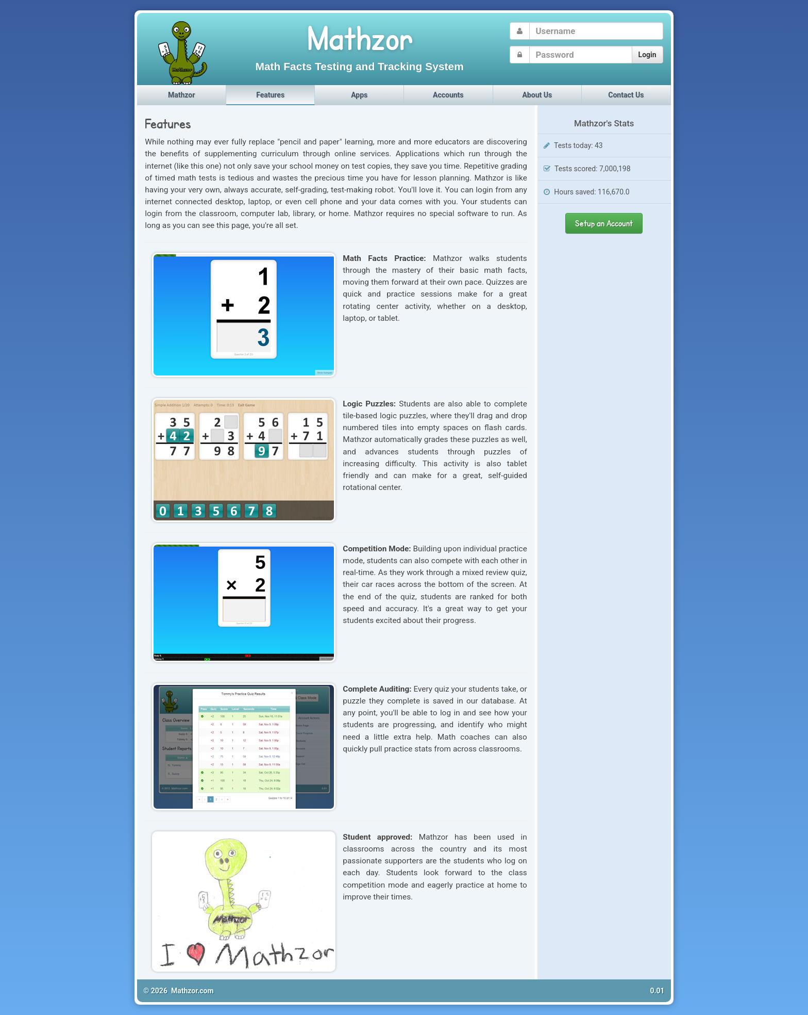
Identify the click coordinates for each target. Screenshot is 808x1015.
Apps (359, 95)
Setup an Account (604, 223)
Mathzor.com (192, 991)
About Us (537, 95)
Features (270, 95)
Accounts (448, 95)
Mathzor (181, 95)
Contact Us (626, 95)
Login (647, 55)
